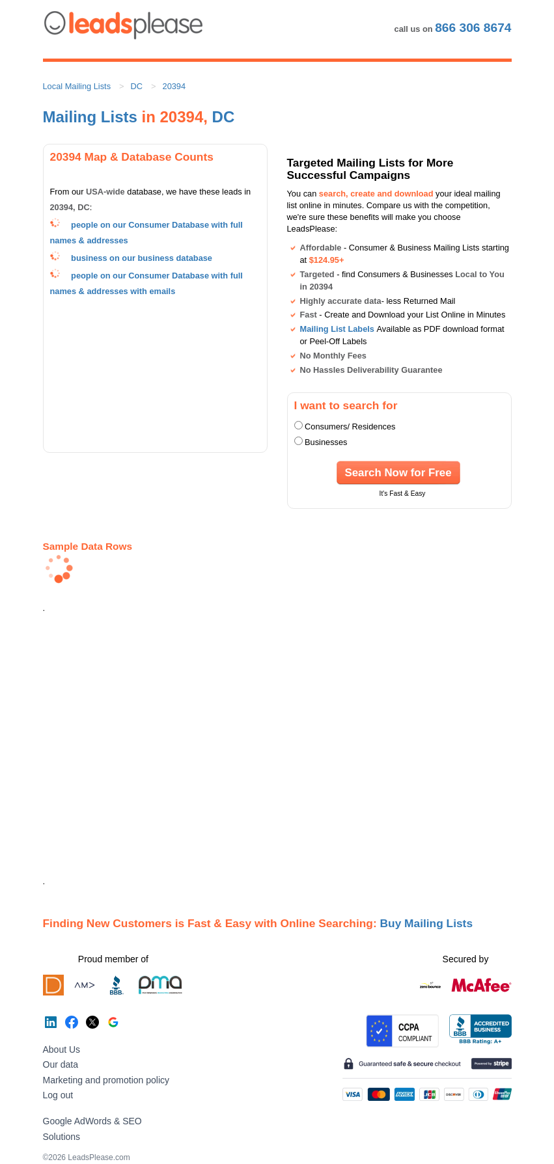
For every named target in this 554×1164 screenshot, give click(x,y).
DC (137, 86)
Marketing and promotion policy (106, 1080)
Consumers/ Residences (350, 426)
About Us (62, 1049)
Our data (60, 1064)
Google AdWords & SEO (92, 1121)
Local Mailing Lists (77, 86)
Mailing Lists (90, 117)
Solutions (62, 1136)
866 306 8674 (473, 27)
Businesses (326, 442)
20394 (174, 86)
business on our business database (141, 258)
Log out (58, 1095)
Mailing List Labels (337, 329)
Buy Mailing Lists (426, 923)
